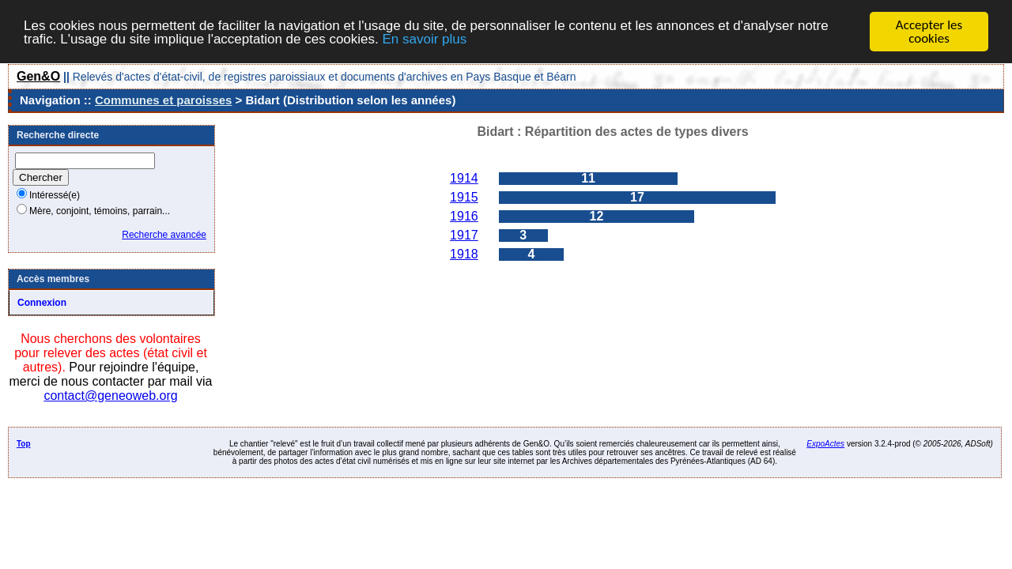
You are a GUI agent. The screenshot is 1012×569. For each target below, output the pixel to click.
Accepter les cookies (929, 32)
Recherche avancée (164, 234)
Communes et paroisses (163, 100)
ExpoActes (825, 443)
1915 (464, 197)
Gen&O (38, 76)
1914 (464, 178)
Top (24, 443)
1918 (464, 254)
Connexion (41, 302)
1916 (464, 216)
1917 (464, 235)
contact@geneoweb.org (110, 395)
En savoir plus (424, 38)
